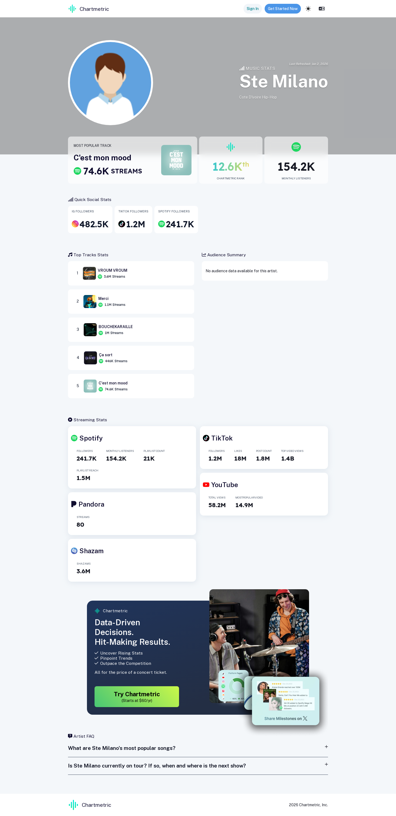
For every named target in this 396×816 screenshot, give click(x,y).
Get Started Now (283, 9)
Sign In (253, 9)
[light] (308, 8)
